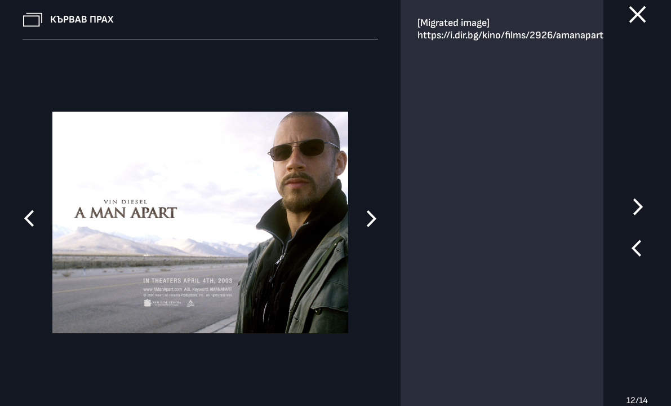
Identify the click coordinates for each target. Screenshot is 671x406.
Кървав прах (81, 19)
